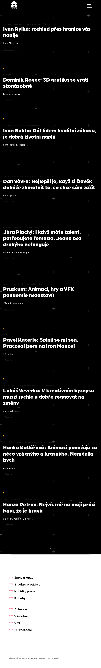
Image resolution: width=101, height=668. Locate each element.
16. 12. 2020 (7, 442)
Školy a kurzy (23, 577)
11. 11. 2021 (7, 24)
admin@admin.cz (33, 24)
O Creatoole (23, 630)
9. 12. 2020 (7, 499)
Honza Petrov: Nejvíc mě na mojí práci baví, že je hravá (49, 507)
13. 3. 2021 (7, 284)
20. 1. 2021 (7, 335)
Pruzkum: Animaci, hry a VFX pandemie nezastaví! (38, 291)
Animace (20, 609)
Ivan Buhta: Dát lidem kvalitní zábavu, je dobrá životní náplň (49, 133)
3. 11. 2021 (7, 176)
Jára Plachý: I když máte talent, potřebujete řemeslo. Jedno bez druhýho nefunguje (42, 237)
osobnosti (18, 24)
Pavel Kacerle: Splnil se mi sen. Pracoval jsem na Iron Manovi (40, 342)
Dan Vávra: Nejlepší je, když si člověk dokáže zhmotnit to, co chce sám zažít (49, 184)
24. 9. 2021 (7, 227)
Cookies (42, 658)
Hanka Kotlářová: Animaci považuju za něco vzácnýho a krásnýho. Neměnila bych (50, 453)
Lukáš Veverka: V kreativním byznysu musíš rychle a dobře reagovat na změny (48, 396)
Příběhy (20, 598)
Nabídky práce (24, 591)
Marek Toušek (32, 176)
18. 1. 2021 (7, 385)
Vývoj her (21, 616)
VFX (17, 623)
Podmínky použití (52, 658)
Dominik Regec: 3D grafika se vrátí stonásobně (45, 82)
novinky (17, 284)
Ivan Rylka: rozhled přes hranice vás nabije (47, 31)
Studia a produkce (27, 584)
